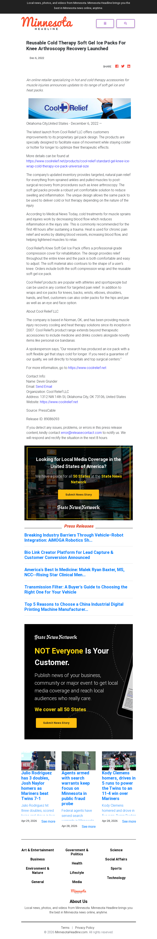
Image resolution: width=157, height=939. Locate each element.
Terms (65, 928)
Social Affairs (116, 859)
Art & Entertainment (37, 850)
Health (77, 863)
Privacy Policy (84, 928)
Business (37, 859)
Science (116, 850)
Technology (116, 878)
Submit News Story (78, 494)
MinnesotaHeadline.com (71, 932)
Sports (116, 868)
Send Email (44, 386)
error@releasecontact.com (81, 432)
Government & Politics (76, 852)
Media (77, 882)
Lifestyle (77, 872)
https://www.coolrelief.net (87, 368)
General (37, 882)
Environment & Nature (37, 870)
